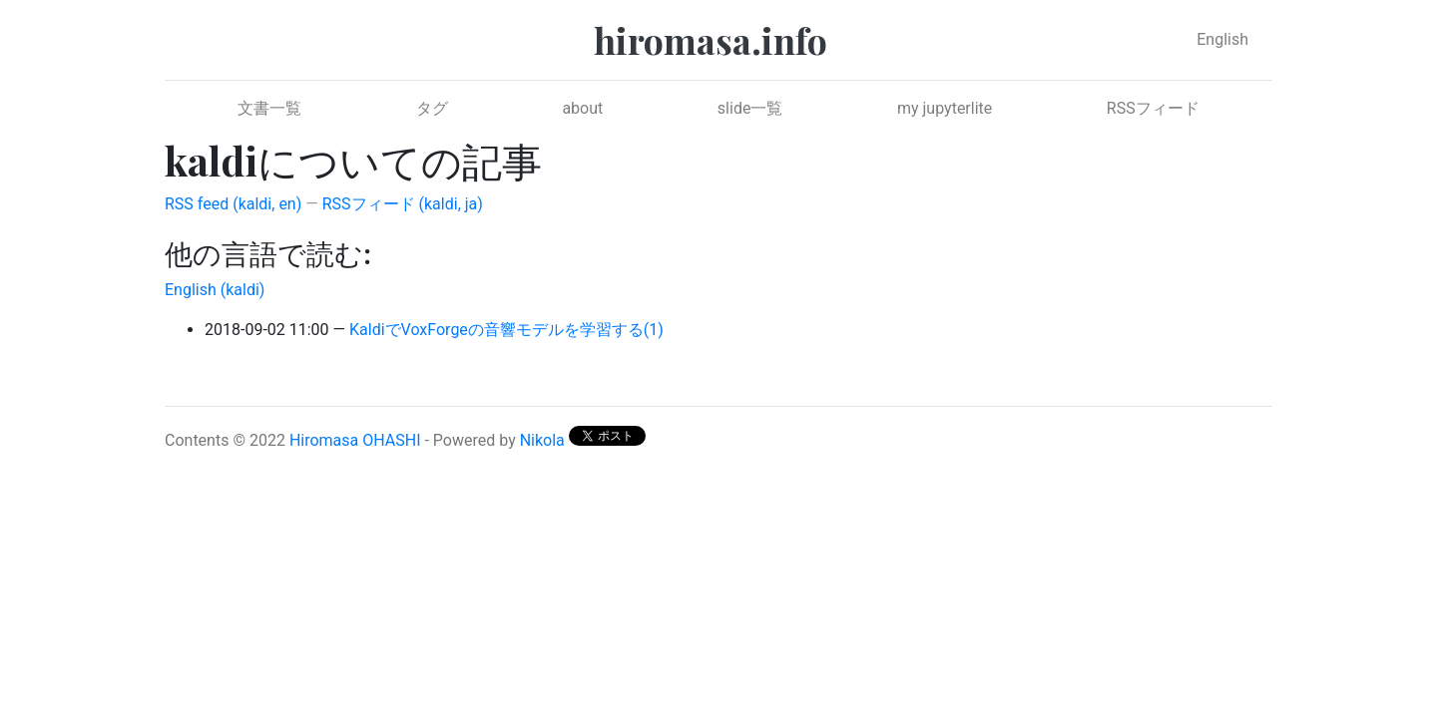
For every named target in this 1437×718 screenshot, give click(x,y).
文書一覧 (269, 108)
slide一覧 (750, 108)
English (1222, 39)
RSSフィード (1153, 108)
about (582, 108)
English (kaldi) (214, 289)
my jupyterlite (944, 108)
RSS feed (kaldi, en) (233, 203)
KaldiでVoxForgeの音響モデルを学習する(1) (506, 329)
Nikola (542, 440)
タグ (432, 108)
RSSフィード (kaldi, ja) (402, 203)
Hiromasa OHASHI (355, 440)
